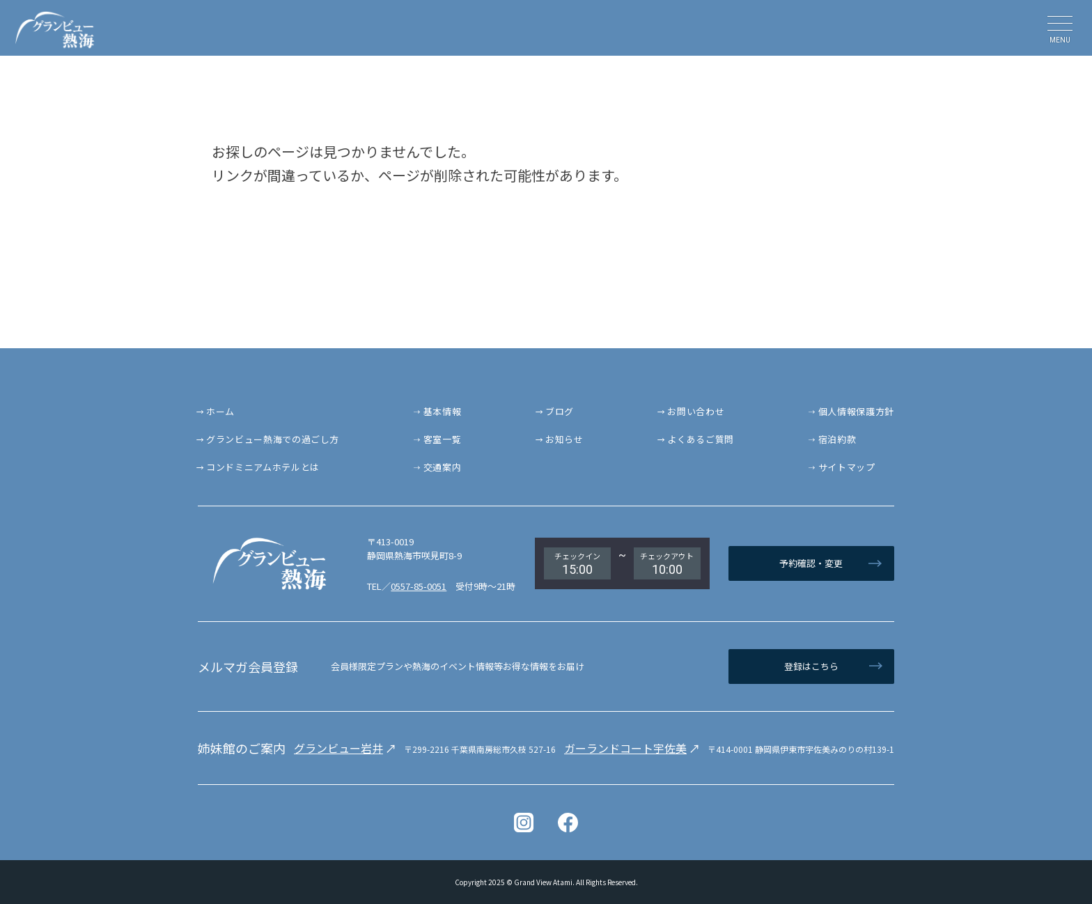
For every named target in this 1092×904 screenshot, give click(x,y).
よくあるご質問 (700, 439)
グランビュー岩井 (338, 748)
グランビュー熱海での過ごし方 (272, 439)
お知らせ (564, 439)
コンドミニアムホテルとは (263, 467)
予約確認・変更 (811, 563)
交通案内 (442, 467)
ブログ (559, 411)
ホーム (220, 411)
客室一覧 (442, 439)
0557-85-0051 (418, 586)
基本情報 (442, 411)
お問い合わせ (695, 411)
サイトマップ (846, 467)
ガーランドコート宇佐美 (625, 748)
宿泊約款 (837, 439)
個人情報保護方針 (856, 411)
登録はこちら (811, 666)
